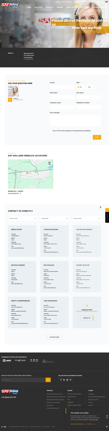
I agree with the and (72, 130)
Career (88, 2)
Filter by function (13, 218)
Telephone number (83, 103)
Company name (55, 103)
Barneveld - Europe (15, 191)
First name (53, 93)
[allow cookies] (91, 424)
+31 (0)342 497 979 (8, 397)
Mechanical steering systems (55, 394)
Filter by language (77, 218)
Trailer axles (50, 405)
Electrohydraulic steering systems (56, 397)
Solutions (38, 7)
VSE (69, 399)
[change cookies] (78, 424)
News (82, 2)
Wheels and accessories (53, 402)
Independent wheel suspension (55, 399)
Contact (76, 2)
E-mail (52, 83)
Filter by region (45, 218)
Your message (54, 113)
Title (77, 83)
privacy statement (66, 130)
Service (58, 2)
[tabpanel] (54, 24)
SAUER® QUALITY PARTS (74, 405)
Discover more (54, 337)
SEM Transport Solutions (74, 394)
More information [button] (93, 419)
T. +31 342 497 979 (28, 59)
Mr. (81, 87)
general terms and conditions (82, 130)
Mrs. (89, 87)
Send (96, 137)
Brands (60, 7)
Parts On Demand (67, 2)
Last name (79, 93)
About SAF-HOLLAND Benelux (77, 7)
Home (29, 7)
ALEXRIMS (70, 402)
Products (50, 7)
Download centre (99, 7)
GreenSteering (72, 397)
